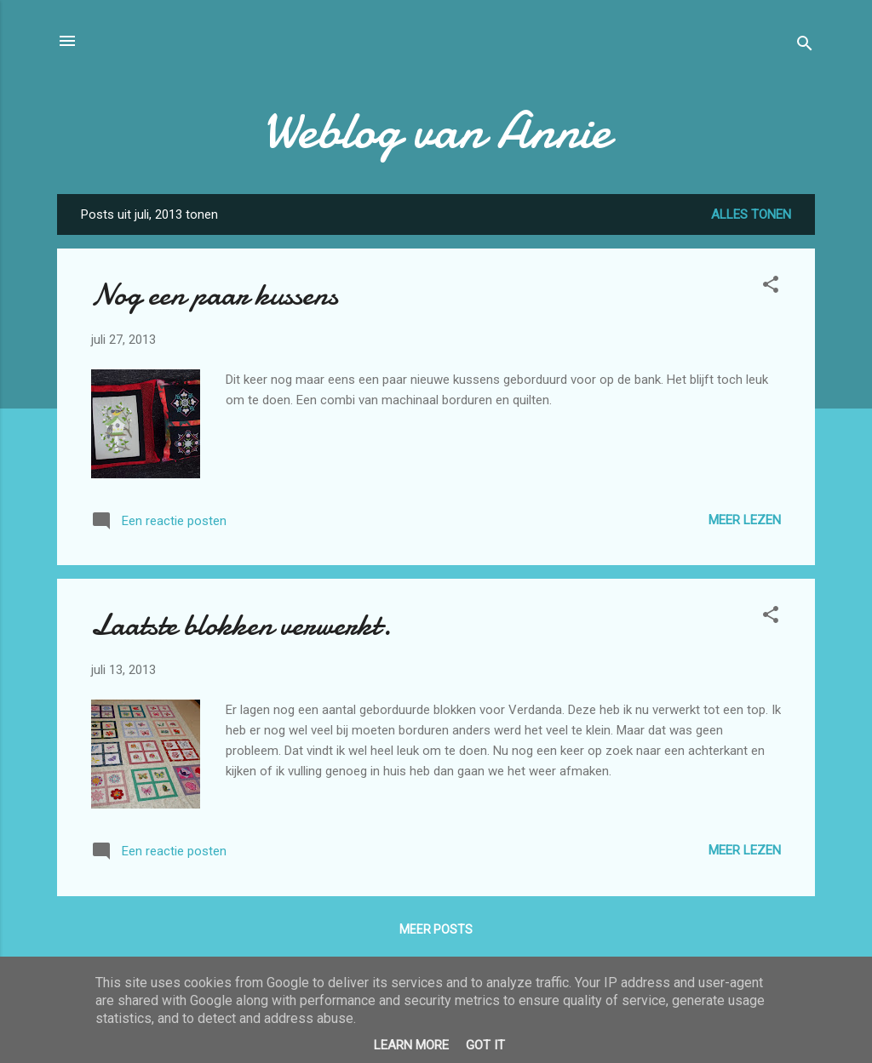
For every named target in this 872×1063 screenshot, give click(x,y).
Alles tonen (751, 214)
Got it (485, 1045)
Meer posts (436, 929)
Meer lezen (744, 520)
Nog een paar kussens (214, 295)
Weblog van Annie (436, 130)
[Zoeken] (805, 46)
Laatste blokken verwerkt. (241, 625)
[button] (770, 287)
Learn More (411, 1045)
